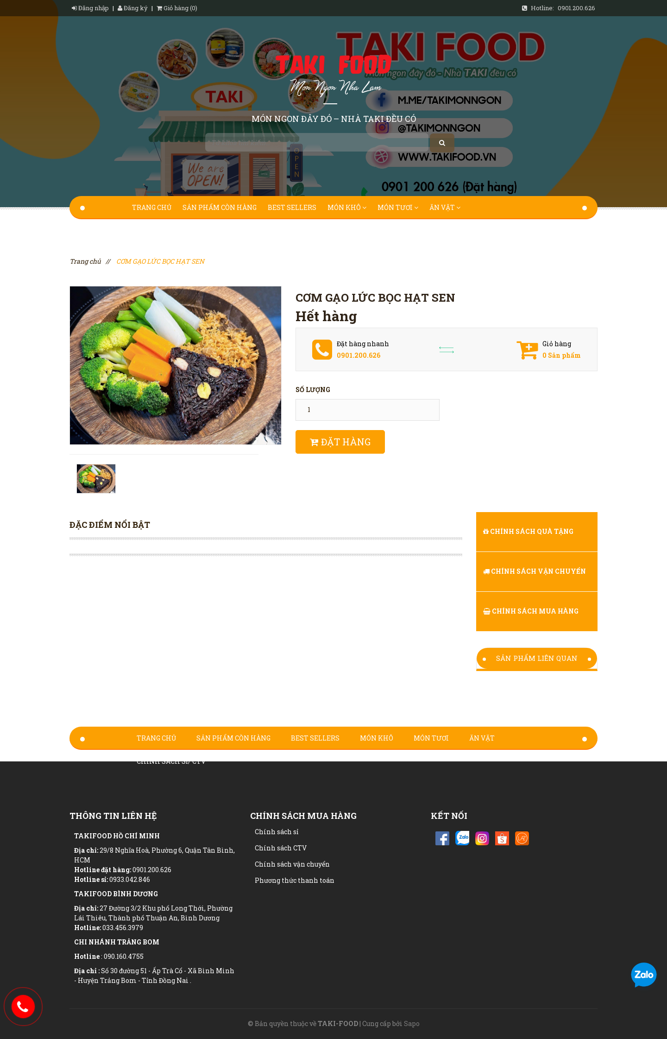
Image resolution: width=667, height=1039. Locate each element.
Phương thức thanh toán (294, 880)
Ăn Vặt (444, 207)
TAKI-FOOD (338, 1023)
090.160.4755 (124, 956)
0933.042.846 (129, 879)
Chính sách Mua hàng (531, 611)
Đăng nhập (91, 8)
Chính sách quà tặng (528, 531)
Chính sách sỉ (276, 831)
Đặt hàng (340, 442)
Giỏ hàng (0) (177, 8)
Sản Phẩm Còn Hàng (219, 207)
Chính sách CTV (281, 847)
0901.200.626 (576, 8)
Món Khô (346, 207)
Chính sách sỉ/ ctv (169, 230)
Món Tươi (398, 207)
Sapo (412, 1023)
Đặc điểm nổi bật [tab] (109, 524)
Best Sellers (292, 207)
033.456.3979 (122, 927)
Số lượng (313, 389)
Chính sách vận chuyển (534, 571)
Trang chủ (151, 207)
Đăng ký (133, 8)
